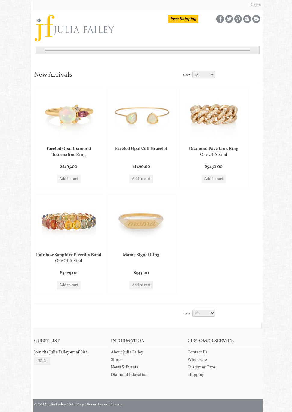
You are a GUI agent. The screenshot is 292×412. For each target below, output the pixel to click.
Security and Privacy (104, 404)
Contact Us (197, 352)
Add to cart (68, 179)
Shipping (196, 375)
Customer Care (201, 367)
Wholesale (197, 360)
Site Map (76, 404)
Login (256, 5)
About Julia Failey (127, 352)
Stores (116, 360)
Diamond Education (129, 375)
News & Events (124, 367)
